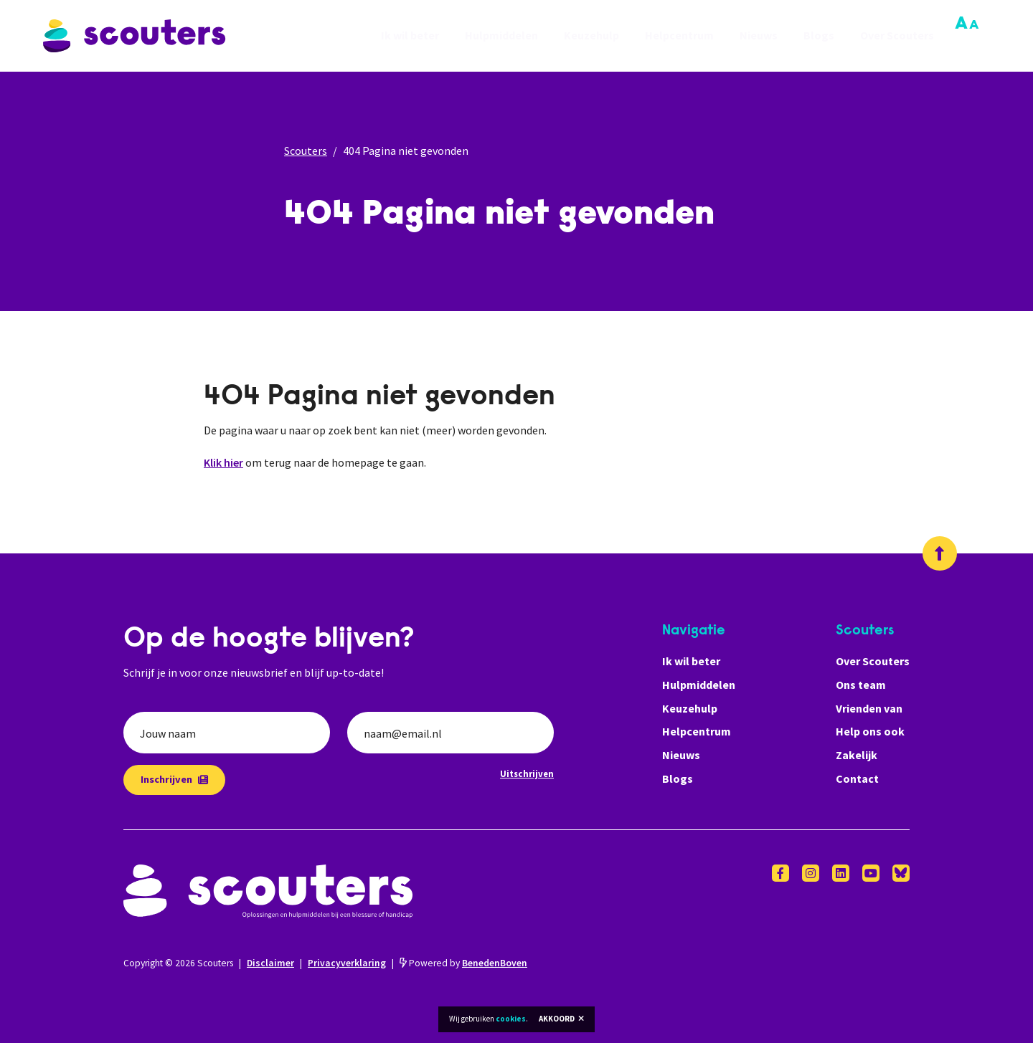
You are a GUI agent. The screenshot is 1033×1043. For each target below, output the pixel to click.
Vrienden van (869, 708)
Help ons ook (870, 731)
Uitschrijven (527, 773)
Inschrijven (174, 779)
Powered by (463, 963)
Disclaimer (270, 963)
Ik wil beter (410, 36)
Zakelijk (856, 755)
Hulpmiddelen (501, 36)
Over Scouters (897, 36)
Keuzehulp (591, 36)
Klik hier (223, 462)
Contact (857, 778)
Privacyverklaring (347, 963)
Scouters (305, 150)
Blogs (818, 36)
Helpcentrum (679, 36)
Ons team (861, 684)
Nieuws (759, 36)
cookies (511, 1019)
